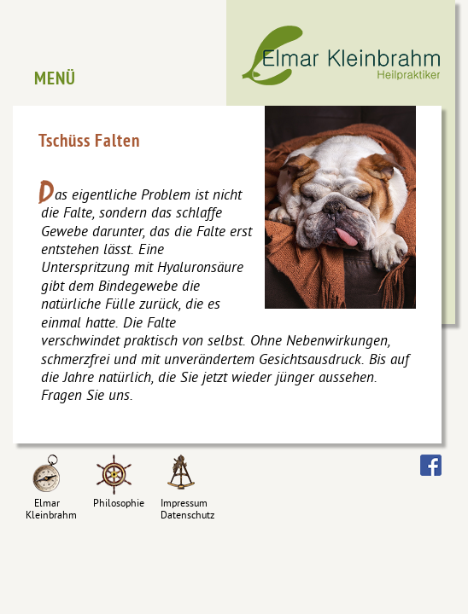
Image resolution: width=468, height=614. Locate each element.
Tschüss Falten (89, 142)
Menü (55, 80)
